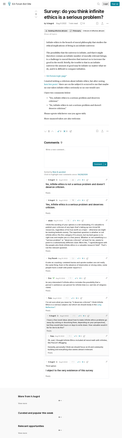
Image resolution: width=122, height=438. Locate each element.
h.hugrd (50, 23)
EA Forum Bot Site (19, 4)
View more (22, 391)
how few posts (51, 82)
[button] (59, 129)
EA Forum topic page (56, 74)
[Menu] (4, 4)
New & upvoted (59, 159)
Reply (48, 180)
